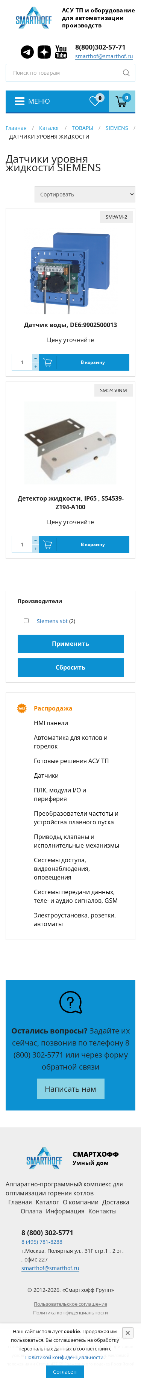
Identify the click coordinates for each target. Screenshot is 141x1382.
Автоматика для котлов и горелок (71, 741)
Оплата (31, 1211)
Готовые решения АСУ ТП (71, 761)
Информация (65, 1211)
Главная (16, 127)
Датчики (46, 775)
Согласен (65, 1371)
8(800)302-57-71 (100, 46)
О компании (81, 1202)
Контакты (102, 1211)
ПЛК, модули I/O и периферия (60, 794)
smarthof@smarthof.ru (104, 56)
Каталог (49, 127)
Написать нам (70, 1089)
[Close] (127, 1332)
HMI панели (51, 723)
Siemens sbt (52, 621)
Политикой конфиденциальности (64, 1357)
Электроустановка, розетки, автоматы (75, 919)
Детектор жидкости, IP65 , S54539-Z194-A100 (71, 502)
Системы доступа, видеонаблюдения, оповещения (62, 868)
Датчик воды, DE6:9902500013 (70, 325)
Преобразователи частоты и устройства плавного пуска (76, 817)
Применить (70, 644)
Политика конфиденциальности (70, 1312)
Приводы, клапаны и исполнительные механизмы (76, 841)
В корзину (93, 362)
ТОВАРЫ (82, 127)
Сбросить (70, 667)
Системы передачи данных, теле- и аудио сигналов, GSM (76, 896)
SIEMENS (117, 127)
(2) (56, 621)
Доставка (115, 1202)
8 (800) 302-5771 (47, 1232)
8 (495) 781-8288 (41, 1241)
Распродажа (53, 708)
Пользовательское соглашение (70, 1304)
